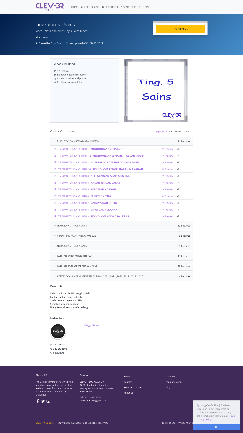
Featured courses (133, 387)
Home (127, 376)
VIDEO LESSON (90, 7)
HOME (73, 7)
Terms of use (168, 422)
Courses (128, 381)
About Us (128, 392)
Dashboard (171, 376)
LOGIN (144, 7)
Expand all (161, 131)
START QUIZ (128, 7)
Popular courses (174, 381)
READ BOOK (110, 7)
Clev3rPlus (40, 394)
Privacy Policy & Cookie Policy (193, 422)
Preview (167, 148)
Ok (216, 427)
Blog (168, 387)
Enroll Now (180, 29)
